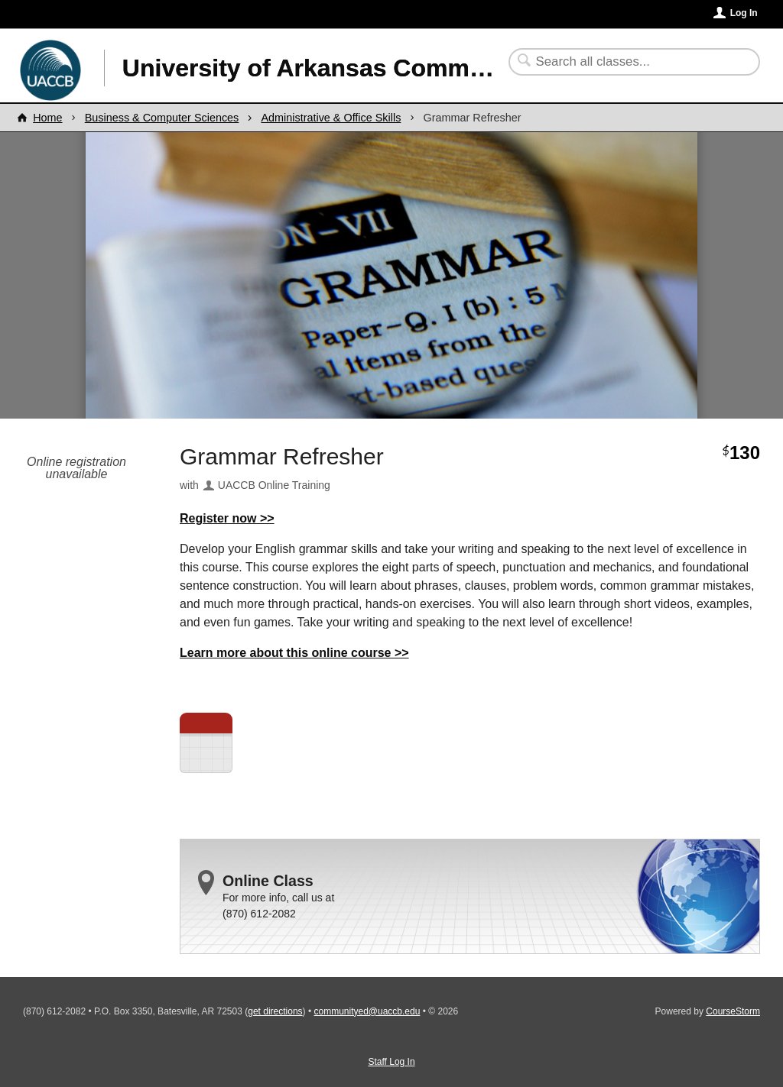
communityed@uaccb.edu (367, 1011)
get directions (275, 1011)
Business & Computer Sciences (162, 118)
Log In (744, 13)
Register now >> (227, 518)
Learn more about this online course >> (294, 652)
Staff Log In (391, 1061)
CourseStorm (733, 1011)
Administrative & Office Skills (331, 118)
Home (47, 118)
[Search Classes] (625, 62)
